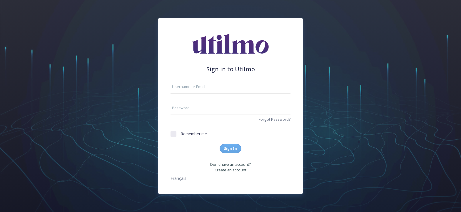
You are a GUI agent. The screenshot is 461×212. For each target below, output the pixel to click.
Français (178, 178)
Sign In (230, 148)
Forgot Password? (274, 119)
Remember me (194, 133)
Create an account (230, 170)
